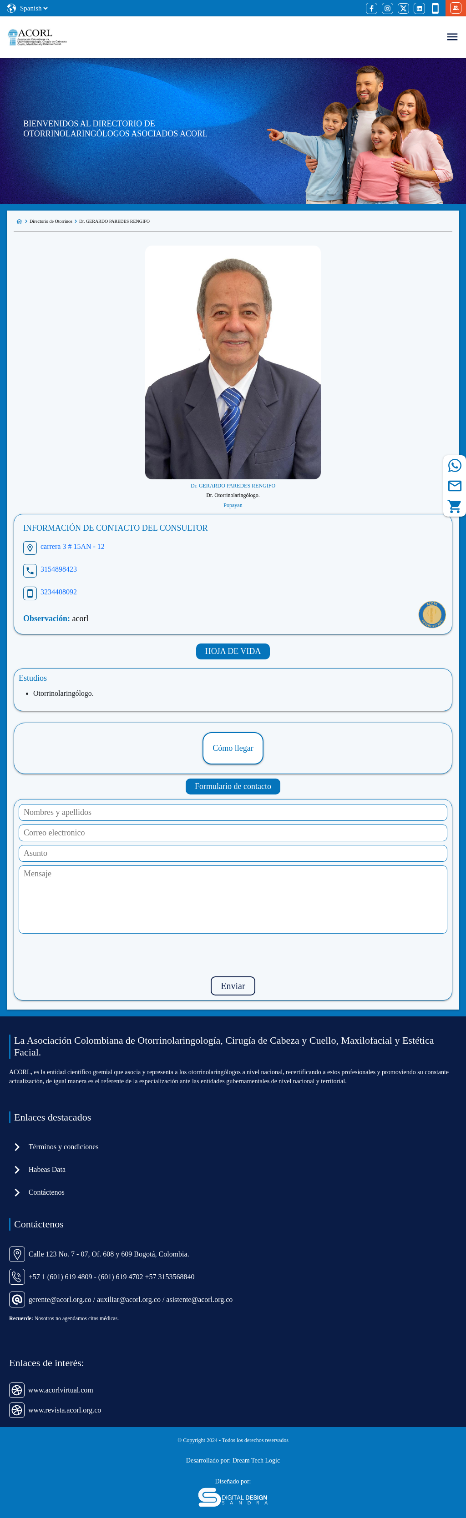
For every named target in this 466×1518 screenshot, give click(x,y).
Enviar (233, 986)
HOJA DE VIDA (233, 651)
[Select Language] (33, 8)
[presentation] (233, 955)
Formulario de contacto (233, 786)
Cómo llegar (233, 748)
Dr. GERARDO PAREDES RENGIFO (114, 221)
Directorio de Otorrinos (51, 221)
